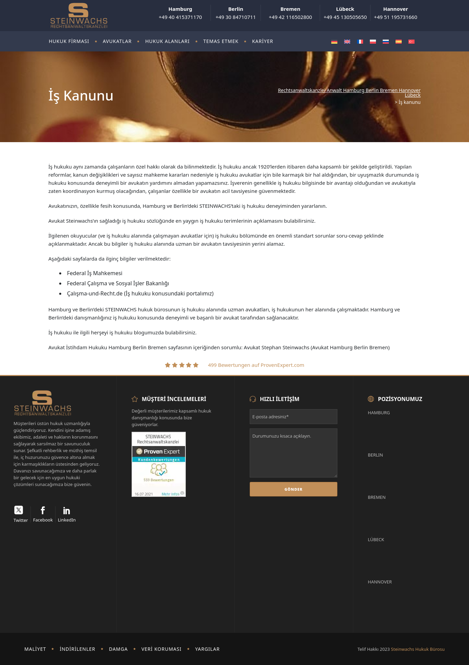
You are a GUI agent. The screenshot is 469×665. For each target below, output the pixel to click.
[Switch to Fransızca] (360, 41)
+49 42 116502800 (290, 12)
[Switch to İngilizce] (347, 41)
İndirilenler (77, 649)
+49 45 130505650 (345, 12)
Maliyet (35, 649)
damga (118, 649)
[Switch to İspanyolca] (398, 41)
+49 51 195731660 (395, 12)
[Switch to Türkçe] (411, 41)
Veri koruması (161, 649)
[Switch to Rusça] (385, 41)
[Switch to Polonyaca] (372, 41)
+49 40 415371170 (180, 12)
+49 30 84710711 (236, 12)
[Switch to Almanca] (334, 41)
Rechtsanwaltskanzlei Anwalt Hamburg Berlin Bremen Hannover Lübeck (349, 92)
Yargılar (207, 649)
